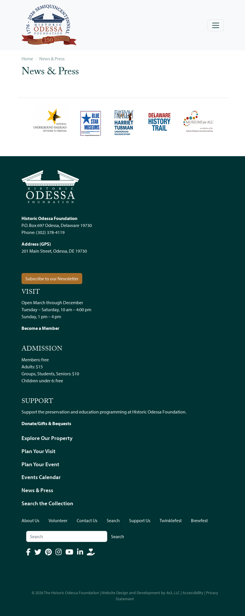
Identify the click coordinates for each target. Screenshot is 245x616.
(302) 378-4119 (50, 232)
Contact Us (87, 520)
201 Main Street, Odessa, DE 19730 (54, 251)
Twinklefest (171, 520)
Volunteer (58, 520)
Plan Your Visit (39, 451)
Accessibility (193, 592)
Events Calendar (41, 477)
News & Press (52, 58)
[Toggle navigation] (216, 25)
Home (27, 58)
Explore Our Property (47, 437)
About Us (30, 520)
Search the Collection (47, 503)
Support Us (139, 520)
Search (113, 520)
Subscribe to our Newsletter (51, 278)
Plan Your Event (40, 464)
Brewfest (199, 520)
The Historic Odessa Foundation (71, 592)
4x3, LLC (173, 592)
